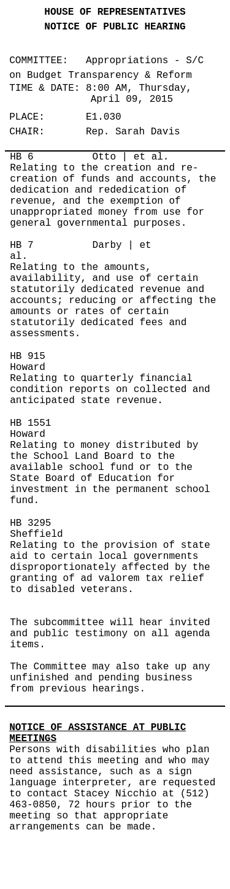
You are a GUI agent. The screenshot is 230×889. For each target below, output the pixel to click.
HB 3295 (30, 523)
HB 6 (21, 157)
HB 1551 (30, 423)
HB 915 (27, 356)
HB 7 (21, 245)
